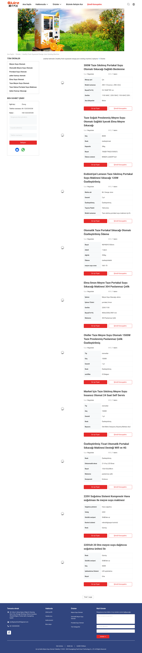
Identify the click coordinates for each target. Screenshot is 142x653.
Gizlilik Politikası (81, 646)
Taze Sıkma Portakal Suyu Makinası (23, 87)
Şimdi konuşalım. (120, 108)
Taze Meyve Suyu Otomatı (19, 83)
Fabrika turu (48, 616)
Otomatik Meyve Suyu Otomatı (21, 68)
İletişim (23, 143)
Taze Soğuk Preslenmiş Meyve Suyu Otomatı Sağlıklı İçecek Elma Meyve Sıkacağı (104, 121)
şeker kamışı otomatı (17, 76)
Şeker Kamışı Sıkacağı (18, 91)
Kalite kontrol (49, 620)
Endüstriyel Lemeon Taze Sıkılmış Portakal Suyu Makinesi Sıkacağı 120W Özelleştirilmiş (108, 178)
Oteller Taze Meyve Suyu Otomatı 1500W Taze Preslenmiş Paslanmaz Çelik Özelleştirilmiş (107, 339)
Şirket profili (48, 612)
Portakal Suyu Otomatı (18, 72)
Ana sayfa (10, 54)
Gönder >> (103, 636)
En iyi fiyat (95, 108)
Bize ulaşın (48, 624)
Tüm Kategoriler (75, 627)
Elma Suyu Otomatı (16, 79)
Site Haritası (59, 646)
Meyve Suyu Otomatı (17, 64)
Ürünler (18, 54)
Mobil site (70, 646)
